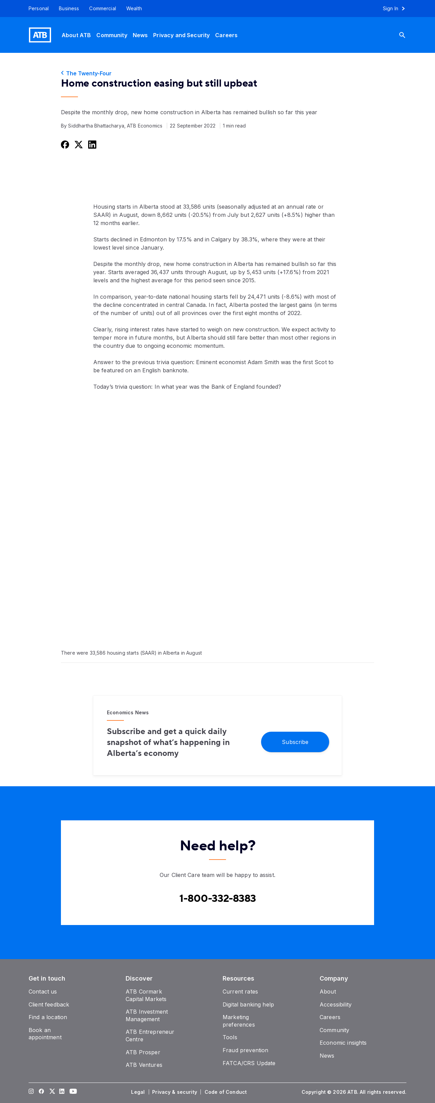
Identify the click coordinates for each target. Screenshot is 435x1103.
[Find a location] (48, 1017)
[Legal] (138, 1092)
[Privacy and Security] (181, 34)
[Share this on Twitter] (78, 144)
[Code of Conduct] (226, 1092)
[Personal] (36, 8)
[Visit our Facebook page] (41, 1092)
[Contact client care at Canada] (217, 899)
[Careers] (226, 34)
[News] (140, 34)
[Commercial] (102, 8)
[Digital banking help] (248, 1004)
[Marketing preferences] (239, 1021)
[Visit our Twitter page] (52, 1092)
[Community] (111, 34)
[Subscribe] (295, 741)
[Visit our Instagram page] (31, 1092)
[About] (328, 991)
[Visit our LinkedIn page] (62, 1092)
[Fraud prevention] (245, 1050)
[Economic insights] (343, 1042)
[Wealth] (134, 8)
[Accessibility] (336, 1004)
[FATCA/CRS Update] (249, 1063)
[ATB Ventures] (144, 1064)
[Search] (407, 34)
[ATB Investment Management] (147, 1015)
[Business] (69, 8)
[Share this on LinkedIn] (91, 144)
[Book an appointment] (45, 1034)
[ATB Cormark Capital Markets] (146, 995)
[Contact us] (43, 991)
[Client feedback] (49, 1004)
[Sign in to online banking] (397, 8)
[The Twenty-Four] (217, 73)
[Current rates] (240, 991)
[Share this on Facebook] (64, 144)
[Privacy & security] (175, 1092)
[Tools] (230, 1037)
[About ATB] (76, 34)
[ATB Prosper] (143, 1052)
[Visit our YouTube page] (72, 1092)
